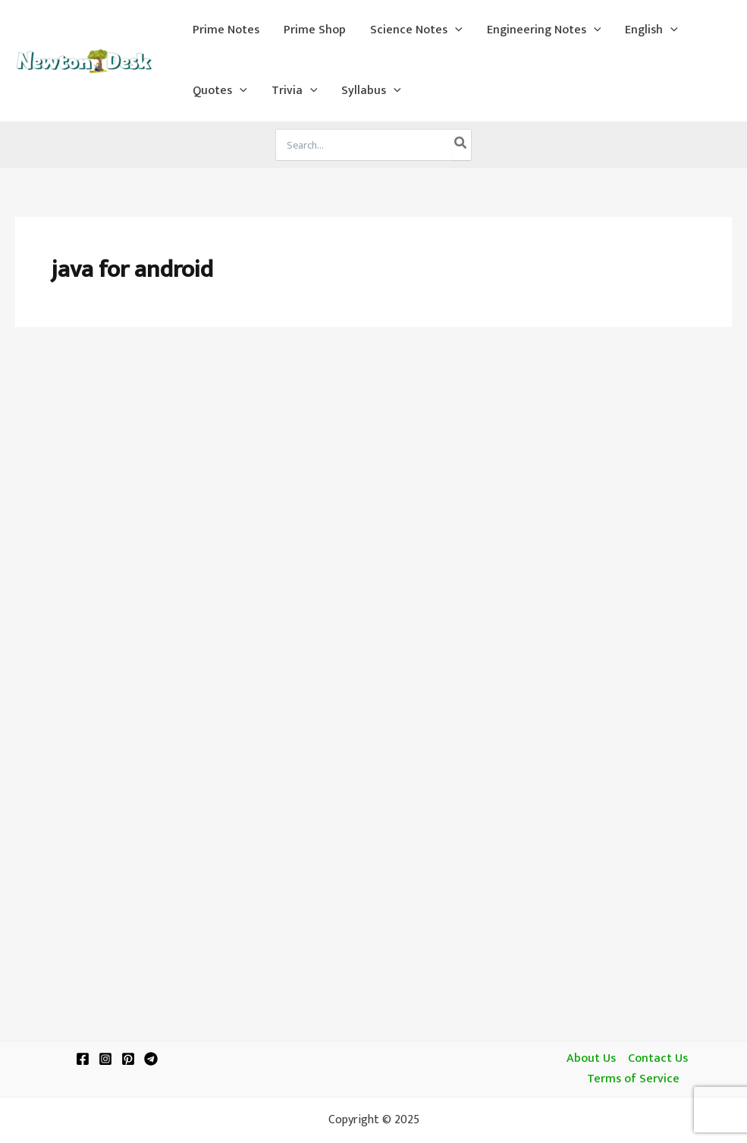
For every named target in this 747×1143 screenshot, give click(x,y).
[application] (455, 30)
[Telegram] (151, 1059)
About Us (591, 1059)
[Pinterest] (128, 1059)
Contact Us (658, 1059)
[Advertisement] (373, 456)
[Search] (461, 145)
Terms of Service (633, 1079)
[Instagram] (105, 1059)
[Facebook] (82, 1059)
